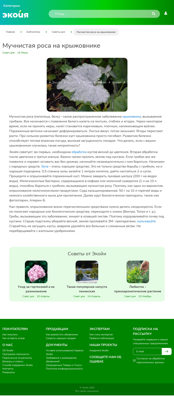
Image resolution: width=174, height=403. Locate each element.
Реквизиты (9, 380)
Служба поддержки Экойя (18, 372)
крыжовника (132, 116)
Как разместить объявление (63, 340)
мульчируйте (147, 221)
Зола (45, 166)
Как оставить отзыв (14, 344)
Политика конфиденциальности (65, 376)
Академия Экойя (100, 356)
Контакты (8, 376)
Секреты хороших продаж (62, 344)
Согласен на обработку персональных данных (151, 366)
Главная (11, 32)
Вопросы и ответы (13, 368)
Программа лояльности (16, 360)
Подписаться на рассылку (18, 364)
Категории (11, 6)
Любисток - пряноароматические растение (137, 292)
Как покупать (10, 340)
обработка (79, 152)
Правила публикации (102, 344)
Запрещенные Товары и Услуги (65, 372)
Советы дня (60, 32)
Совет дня (28, 297)
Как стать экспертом (102, 340)
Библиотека (34, 32)
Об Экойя (8, 356)
